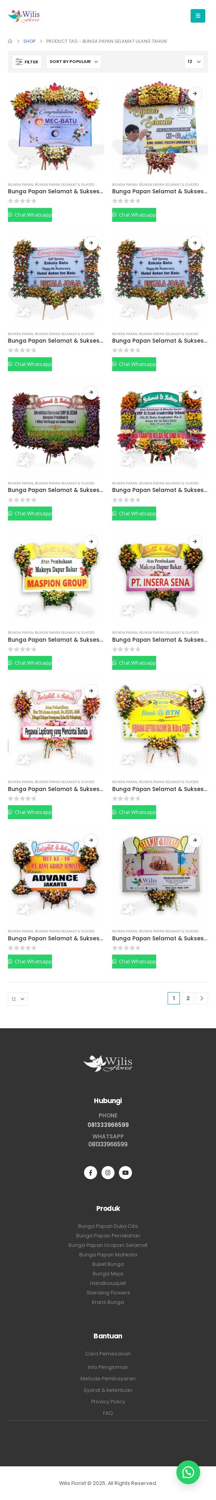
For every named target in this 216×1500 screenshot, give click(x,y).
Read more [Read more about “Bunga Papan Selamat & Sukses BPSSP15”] (195, 94)
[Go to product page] (56, 129)
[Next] (202, 998)
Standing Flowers (108, 1292)
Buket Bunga (108, 1264)
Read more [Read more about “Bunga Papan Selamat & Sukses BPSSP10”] (91, 542)
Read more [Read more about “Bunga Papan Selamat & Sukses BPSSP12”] (91, 392)
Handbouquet (108, 1283)
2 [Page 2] (188, 998)
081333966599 (108, 1125)
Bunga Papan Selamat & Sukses (64, 184)
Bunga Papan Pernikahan (108, 1235)
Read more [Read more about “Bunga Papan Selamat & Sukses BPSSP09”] (195, 542)
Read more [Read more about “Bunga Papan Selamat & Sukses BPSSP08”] (91, 691)
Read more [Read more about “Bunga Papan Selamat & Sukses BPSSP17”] (91, 94)
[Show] (194, 62)
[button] (27, 62)
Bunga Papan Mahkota (108, 1254)
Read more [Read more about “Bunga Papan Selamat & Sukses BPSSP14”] (91, 243)
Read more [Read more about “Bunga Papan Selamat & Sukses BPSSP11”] (195, 392)
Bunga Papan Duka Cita (108, 1226)
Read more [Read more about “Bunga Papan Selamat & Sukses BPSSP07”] (195, 691)
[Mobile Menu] (198, 16)
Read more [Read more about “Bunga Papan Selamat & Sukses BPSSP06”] (91, 840)
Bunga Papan (20, 184)
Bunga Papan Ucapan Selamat (108, 1245)
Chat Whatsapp (32, 214)
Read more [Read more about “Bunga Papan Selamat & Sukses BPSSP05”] (195, 840)
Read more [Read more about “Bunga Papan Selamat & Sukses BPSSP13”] (195, 243)
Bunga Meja (108, 1273)
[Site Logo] (24, 15)
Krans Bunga (108, 1302)
